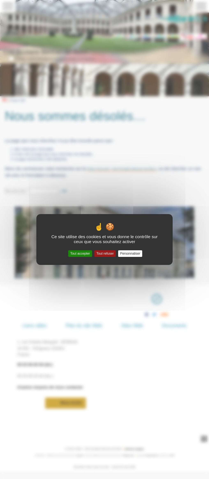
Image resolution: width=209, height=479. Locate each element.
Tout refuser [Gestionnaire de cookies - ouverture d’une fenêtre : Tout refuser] (105, 253)
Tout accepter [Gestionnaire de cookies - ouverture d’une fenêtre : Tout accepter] (80, 253)
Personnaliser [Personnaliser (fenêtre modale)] (130, 253)
